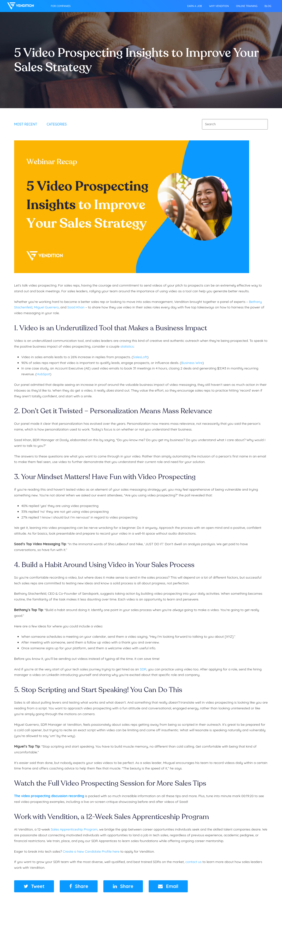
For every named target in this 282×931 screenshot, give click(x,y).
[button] (34, 886)
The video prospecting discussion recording (49, 796)
